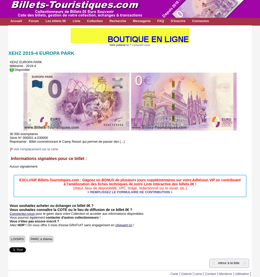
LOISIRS (17, 239)
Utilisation (242, 274)
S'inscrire (178, 21)
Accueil (16, 21)
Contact (210, 274)
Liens (198, 274)
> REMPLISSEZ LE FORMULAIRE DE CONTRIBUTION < (130, 192)
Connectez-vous (22, 214)
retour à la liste (228, 263)
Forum (34, 21)
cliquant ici (123, 225)
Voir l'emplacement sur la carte (36, 149)
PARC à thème (41, 239)
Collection (95, 21)
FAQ (160, 21)
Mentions (225, 274)
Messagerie (142, 21)
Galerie (186, 274)
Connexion (200, 21)
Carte (174, 274)
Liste (76, 21)
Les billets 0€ (55, 21)
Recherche (117, 21)
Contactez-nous (141, 45)
